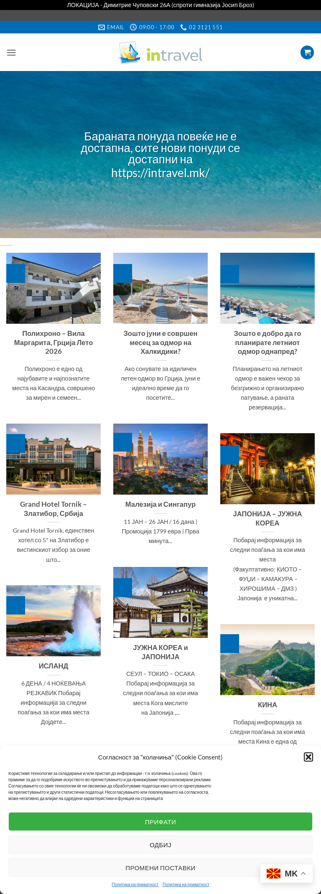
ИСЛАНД (54, 666)
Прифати (160, 821)
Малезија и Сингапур (160, 504)
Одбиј (160, 844)
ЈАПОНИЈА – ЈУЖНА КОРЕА (267, 518)
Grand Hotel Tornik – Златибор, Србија (53, 509)
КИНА (267, 705)
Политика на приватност (135, 884)
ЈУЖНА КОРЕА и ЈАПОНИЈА (160, 652)
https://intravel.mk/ (160, 173)
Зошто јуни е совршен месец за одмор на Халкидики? (160, 342)
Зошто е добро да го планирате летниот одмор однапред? (267, 342)
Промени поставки (160, 867)
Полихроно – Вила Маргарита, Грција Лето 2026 (53, 342)
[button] (308, 757)
